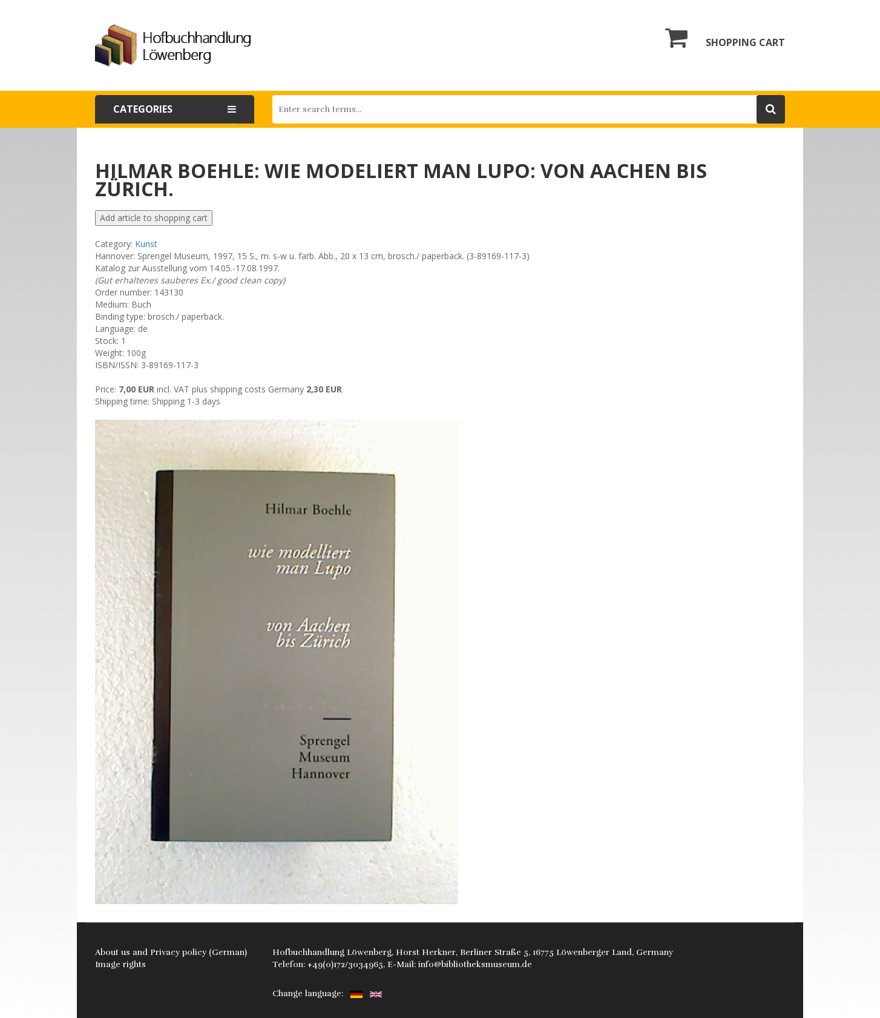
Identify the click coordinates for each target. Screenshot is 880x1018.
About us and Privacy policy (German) (171, 952)
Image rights (120, 964)
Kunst (146, 244)
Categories (174, 109)
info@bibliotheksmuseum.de (475, 964)
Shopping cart (725, 37)
